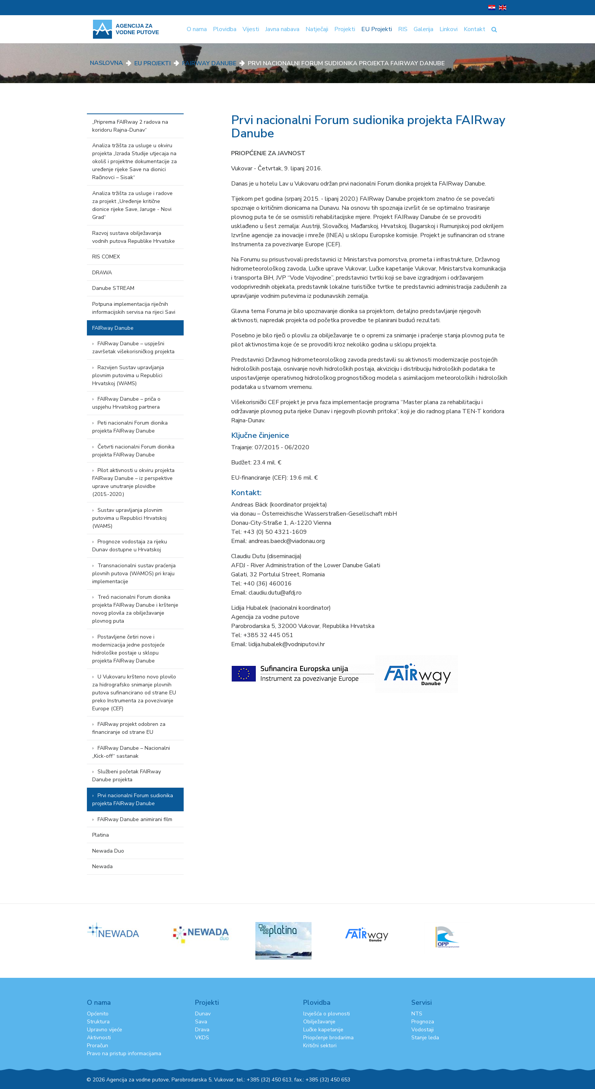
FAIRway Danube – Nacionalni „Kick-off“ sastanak (131, 752)
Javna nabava (282, 29)
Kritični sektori (320, 1045)
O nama (197, 29)
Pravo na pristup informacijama (124, 1053)
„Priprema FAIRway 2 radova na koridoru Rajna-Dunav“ (130, 126)
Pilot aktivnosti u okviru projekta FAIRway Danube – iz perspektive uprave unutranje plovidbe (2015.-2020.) (133, 482)
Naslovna (106, 63)
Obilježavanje (319, 1021)
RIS (403, 29)
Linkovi (448, 29)
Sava (201, 1021)
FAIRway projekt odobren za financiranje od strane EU (128, 728)
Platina (100, 835)
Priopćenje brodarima (328, 1037)
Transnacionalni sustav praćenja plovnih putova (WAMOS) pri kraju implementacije (134, 573)
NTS (416, 1013)
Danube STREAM (113, 288)
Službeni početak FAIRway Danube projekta (126, 775)
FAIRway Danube (209, 63)
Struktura (98, 1021)
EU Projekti (376, 29)
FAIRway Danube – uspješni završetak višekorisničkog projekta (133, 347)
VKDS (202, 1037)
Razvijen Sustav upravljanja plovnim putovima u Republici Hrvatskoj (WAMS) (128, 375)
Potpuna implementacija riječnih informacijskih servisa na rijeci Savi (133, 308)
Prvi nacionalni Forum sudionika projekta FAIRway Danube (132, 799)
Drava (202, 1029)
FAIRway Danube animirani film (135, 819)
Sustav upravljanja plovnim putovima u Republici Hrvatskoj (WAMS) (129, 518)
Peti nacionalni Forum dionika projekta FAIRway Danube (130, 426)
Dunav (203, 1013)
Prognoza (422, 1021)
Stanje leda (425, 1037)
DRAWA (102, 272)
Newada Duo (108, 851)
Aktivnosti (99, 1037)
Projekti (344, 29)
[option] (129, 930)
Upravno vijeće (104, 1029)
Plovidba (224, 29)
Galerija (423, 29)
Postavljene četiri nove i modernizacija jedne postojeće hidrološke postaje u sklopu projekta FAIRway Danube (128, 648)
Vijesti (250, 29)
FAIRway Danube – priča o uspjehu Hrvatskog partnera (126, 403)
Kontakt (474, 29)
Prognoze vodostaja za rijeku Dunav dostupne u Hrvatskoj (129, 545)
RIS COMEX (106, 256)
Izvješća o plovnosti (326, 1013)
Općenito (98, 1013)
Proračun (97, 1045)
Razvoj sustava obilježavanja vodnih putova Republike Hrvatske (133, 237)
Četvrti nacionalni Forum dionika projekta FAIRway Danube (133, 450)
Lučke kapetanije (323, 1029)
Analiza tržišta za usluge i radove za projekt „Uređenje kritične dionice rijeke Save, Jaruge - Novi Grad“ (132, 205)
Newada (102, 866)
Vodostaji (422, 1029)
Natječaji (316, 29)
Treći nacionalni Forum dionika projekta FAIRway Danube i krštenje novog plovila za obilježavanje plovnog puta (135, 609)
